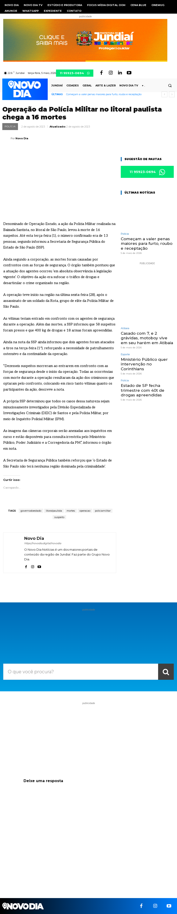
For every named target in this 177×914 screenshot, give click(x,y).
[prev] (164, 94)
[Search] (166, 672)
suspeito (59, 517)
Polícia (10, 126)
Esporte (125, 354)
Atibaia (125, 328)
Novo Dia (21, 138)
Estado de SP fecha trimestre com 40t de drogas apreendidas (142, 390)
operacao (85, 510)
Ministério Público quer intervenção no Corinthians (144, 364)
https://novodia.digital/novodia (42, 543)
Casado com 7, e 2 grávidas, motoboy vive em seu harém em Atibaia (147, 338)
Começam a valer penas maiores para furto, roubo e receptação (104, 94)
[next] (172, 94)
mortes (71, 510)
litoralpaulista (54, 510)
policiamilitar (103, 510)
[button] (170, 86)
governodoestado (31, 510)
